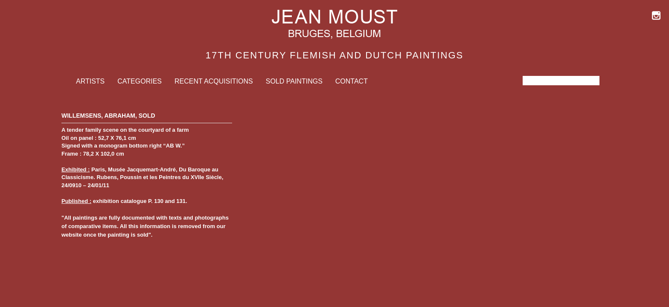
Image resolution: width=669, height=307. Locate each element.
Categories (139, 81)
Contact (351, 81)
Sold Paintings (294, 81)
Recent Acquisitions (214, 81)
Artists (90, 81)
